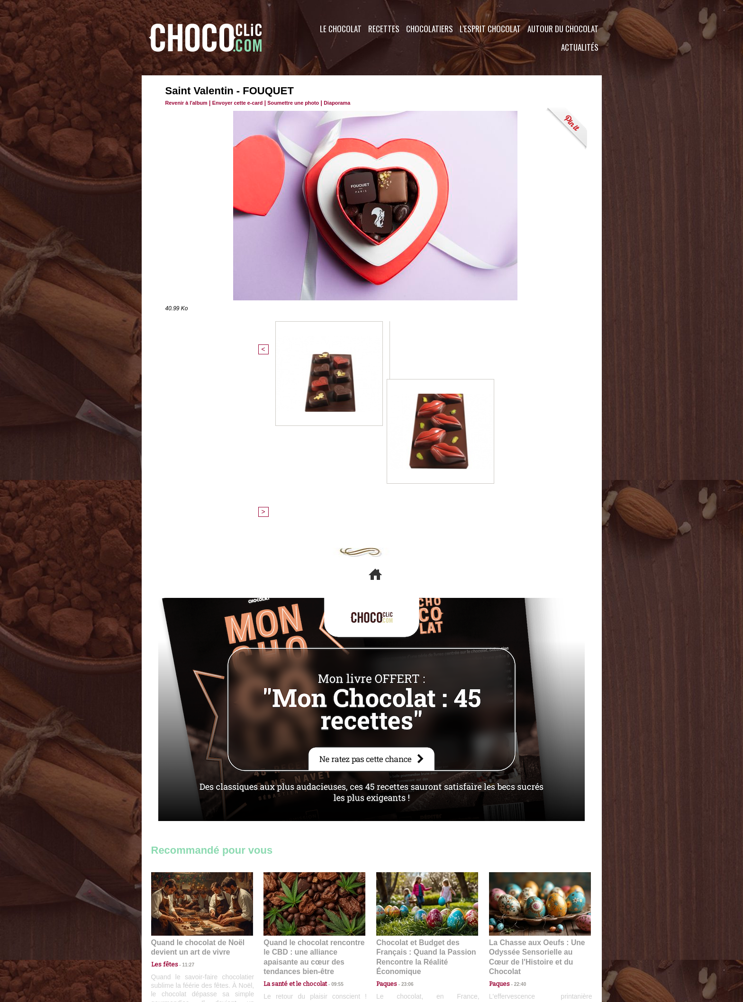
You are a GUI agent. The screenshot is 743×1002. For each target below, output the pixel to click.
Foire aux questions (517, 944)
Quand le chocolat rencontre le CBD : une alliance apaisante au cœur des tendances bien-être (313, 790)
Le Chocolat (341, 29)
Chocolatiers (429, 29)
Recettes (383, 29)
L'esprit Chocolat (490, 29)
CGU (277, 944)
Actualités (579, 47)
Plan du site (398, 944)
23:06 (404, 820)
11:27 (183, 801)
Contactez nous (180, 944)
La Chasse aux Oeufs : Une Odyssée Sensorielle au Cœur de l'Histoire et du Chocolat (536, 790)
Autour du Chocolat (562, 29)
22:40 (516, 810)
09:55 (330, 810)
